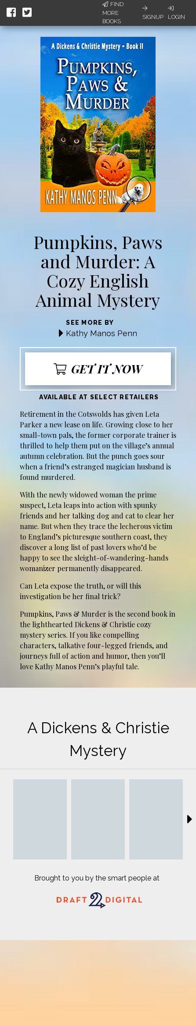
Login (176, 12)
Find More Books (112, 13)
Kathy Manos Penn (101, 333)
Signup (152, 12)
